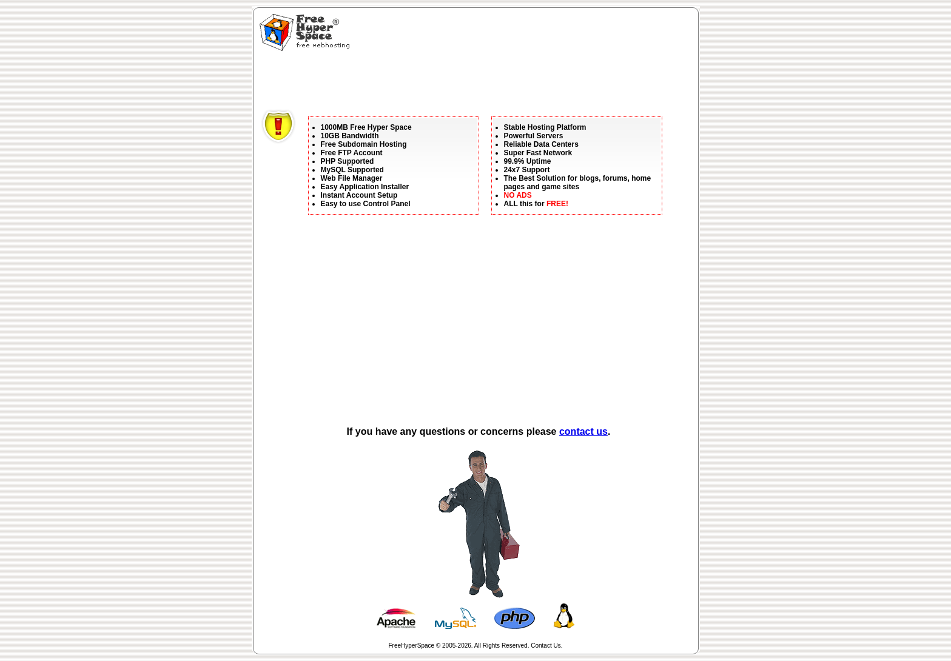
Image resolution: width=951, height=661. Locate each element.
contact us (583, 431)
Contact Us (545, 645)
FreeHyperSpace (412, 645)
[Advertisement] (481, 82)
